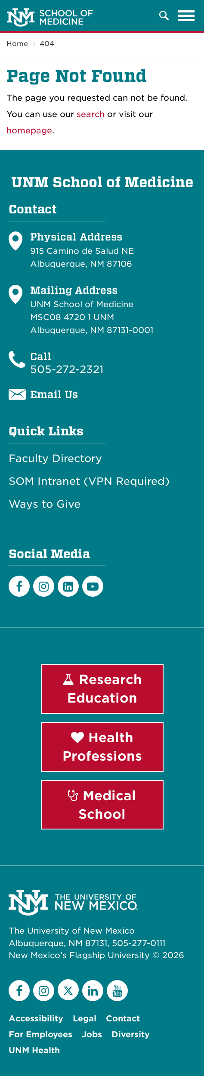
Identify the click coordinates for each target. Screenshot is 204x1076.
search (91, 114)
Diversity (130, 1034)
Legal (84, 1019)
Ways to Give (44, 504)
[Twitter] (68, 989)
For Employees (40, 1034)
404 (47, 44)
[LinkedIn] (68, 586)
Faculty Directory (55, 458)
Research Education (102, 689)
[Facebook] (19, 586)
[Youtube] (92, 586)
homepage (29, 131)
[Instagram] (43, 586)
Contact (123, 1019)
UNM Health (34, 1050)
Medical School (102, 805)
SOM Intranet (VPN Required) (89, 481)
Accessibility (36, 1019)
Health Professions (102, 747)
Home (17, 44)
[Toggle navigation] (186, 15)
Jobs (92, 1034)
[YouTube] (117, 990)
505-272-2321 (66, 369)
